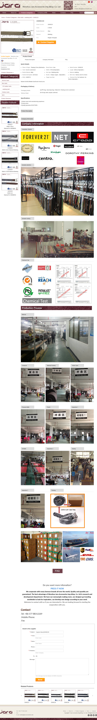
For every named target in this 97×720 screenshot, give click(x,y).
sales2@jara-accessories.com (85, 8)
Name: (33, 641)
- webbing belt (6, 89)
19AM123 (26, 702)
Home (4, 12)
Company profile (42, 12)
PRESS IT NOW (57, 588)
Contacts (63, 12)
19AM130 (79, 702)
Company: (32, 650)
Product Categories (27, 12)
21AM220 (10, 169)
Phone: (33, 647)
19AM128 (53, 702)
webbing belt (28, 17)
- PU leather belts (6, 86)
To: (34, 656)
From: (33, 635)
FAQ (72, 12)
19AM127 (10, 124)
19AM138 (10, 191)
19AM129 (66, 702)
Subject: (32, 632)
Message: (32, 659)
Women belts (5, 80)
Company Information (48, 59)
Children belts (5, 92)
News (54, 12)
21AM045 (10, 148)
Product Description (30, 59)
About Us (13, 12)
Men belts (20, 17)
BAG (3, 95)
